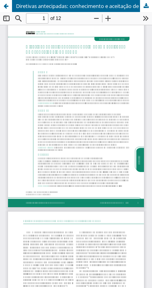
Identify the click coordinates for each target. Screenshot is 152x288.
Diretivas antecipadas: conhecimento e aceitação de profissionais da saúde (84, 6)
